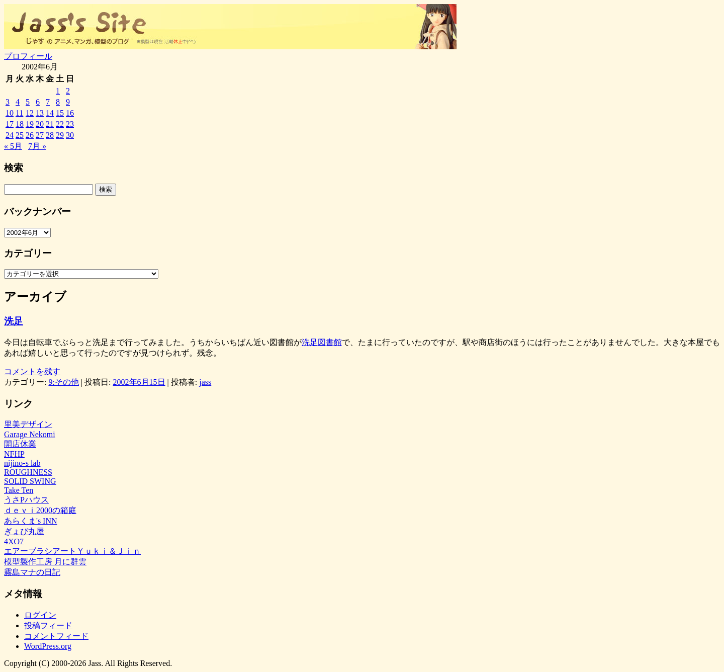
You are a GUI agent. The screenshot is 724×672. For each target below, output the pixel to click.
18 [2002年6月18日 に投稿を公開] (20, 124)
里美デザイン (28, 424)
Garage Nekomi (29, 434)
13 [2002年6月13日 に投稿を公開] (40, 113)
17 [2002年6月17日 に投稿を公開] (10, 124)
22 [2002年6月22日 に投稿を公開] (60, 124)
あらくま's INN (30, 521)
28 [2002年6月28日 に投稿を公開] (50, 135)
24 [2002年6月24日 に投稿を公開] (10, 135)
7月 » (37, 146)
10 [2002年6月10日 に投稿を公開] (10, 113)
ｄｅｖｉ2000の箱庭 (40, 510)
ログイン (40, 615)
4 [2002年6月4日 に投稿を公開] (18, 102)
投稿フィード (48, 625)
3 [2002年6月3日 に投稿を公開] (8, 102)
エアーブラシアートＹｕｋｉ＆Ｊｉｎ (72, 551)
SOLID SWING (30, 481)
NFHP (14, 454)
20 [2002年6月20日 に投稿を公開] (40, 124)
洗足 (13, 321)
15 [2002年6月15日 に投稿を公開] (60, 113)
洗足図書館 (322, 342)
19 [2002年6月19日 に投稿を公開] (30, 124)
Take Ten (18, 490)
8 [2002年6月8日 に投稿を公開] (58, 102)
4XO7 (14, 541)
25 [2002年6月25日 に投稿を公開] (20, 135)
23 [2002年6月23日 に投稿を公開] (70, 124)
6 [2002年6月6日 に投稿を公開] (38, 102)
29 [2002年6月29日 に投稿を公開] (60, 135)
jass (205, 382)
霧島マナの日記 (32, 572)
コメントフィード (56, 636)
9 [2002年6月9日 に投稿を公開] (68, 102)
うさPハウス (26, 499)
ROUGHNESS (28, 472)
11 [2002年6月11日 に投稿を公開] (19, 113)
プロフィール (28, 56)
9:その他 (63, 382)
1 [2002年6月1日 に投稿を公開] (58, 91)
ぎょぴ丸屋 (24, 531)
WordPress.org (47, 646)
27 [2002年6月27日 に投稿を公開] (40, 135)
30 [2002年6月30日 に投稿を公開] (70, 135)
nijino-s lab (22, 463)
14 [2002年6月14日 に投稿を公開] (50, 113)
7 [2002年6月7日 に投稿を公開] (48, 102)
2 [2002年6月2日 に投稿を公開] (68, 91)
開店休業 (20, 444)
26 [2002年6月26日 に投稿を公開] (30, 135)
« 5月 (13, 146)
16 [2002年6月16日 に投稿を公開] (70, 113)
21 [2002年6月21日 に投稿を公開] (50, 124)
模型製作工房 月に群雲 (45, 561)
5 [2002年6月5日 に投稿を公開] (28, 102)
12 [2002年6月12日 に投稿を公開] (30, 113)
